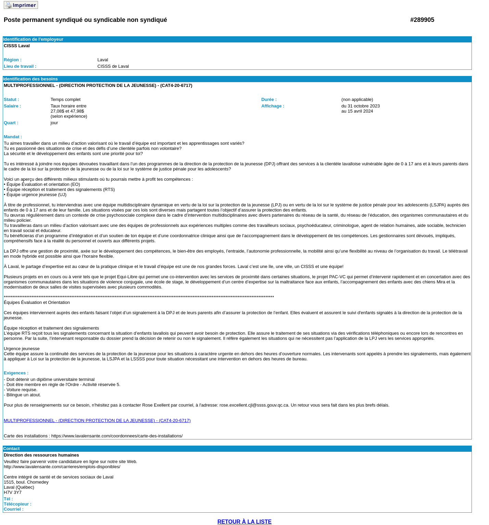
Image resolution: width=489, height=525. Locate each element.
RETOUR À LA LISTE (244, 522)
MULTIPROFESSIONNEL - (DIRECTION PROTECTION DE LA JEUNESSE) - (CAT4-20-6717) (97, 420)
